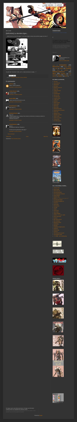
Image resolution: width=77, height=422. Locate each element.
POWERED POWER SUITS (59, 227)
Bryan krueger (56, 189)
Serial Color (56, 111)
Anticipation (13, 77)
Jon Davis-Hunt (57, 96)
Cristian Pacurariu (13, 91)
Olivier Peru (56, 105)
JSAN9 (55, 208)
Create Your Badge (63, 32)
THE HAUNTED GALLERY (59, 233)
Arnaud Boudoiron (13, 105)
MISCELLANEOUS (59, 72)
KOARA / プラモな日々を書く (59, 214)
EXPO (58, 70)
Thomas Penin (56, 119)
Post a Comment (11, 134)
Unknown (11, 83)
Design (61, 68)
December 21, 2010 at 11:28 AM (15, 94)
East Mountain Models (58, 199)
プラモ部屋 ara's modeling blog (60, 236)
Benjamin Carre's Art (58, 87)
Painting (59, 74)
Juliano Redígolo (57, 213)
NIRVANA (25, 77)
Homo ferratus (56, 205)
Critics (56, 68)
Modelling (63, 73)
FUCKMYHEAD (57, 93)
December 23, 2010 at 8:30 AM (15, 131)
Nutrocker (56, 225)
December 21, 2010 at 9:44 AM (15, 87)
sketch (66, 76)
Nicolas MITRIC (12, 98)
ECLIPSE (55, 92)
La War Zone (56, 99)
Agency (54, 65)
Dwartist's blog (56, 196)
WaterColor (55, 76)
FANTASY (66, 70)
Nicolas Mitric (56, 104)
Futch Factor (56, 204)
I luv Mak (55, 207)
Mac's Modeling (57, 221)
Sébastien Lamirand (58, 114)
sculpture (60, 76)
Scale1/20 (56, 231)
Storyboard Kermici (13, 113)
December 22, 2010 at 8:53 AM (15, 109)
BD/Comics (18, 77)
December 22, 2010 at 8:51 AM (15, 101)
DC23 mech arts (57, 190)
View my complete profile (64, 60)
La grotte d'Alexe (57, 98)
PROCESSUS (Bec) (58, 108)
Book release (67, 66)
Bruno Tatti (56, 89)
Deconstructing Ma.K (58, 192)
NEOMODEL (56, 224)
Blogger (40, 415)
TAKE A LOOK (56, 116)
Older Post (46, 136)
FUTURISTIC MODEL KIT (59, 201)
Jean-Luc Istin (56, 95)
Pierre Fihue (56, 107)
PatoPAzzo (56, 228)
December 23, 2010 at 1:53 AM (15, 120)
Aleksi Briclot (56, 84)
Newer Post (8, 136)
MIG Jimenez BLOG (58, 219)
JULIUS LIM (56, 210)
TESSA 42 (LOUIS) (57, 117)
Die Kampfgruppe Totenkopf (59, 193)
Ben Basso (56, 86)
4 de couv (56, 81)
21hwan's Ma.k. (57, 187)
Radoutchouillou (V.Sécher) (59, 110)
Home (27, 136)
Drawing (21, 77)
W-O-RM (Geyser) (57, 120)
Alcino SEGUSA (57, 83)
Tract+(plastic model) (58, 234)
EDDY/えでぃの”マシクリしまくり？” (61, 198)
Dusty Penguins (57, 195)
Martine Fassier (57, 102)
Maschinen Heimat (57, 222)
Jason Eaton (56, 212)
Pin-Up (64, 74)
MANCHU (56, 101)
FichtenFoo (56, 202)
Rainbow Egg (56, 230)
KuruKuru (55, 218)
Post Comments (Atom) (16, 138)
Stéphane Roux (57, 113)
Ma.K (54, 73)
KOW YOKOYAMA (57, 216)
